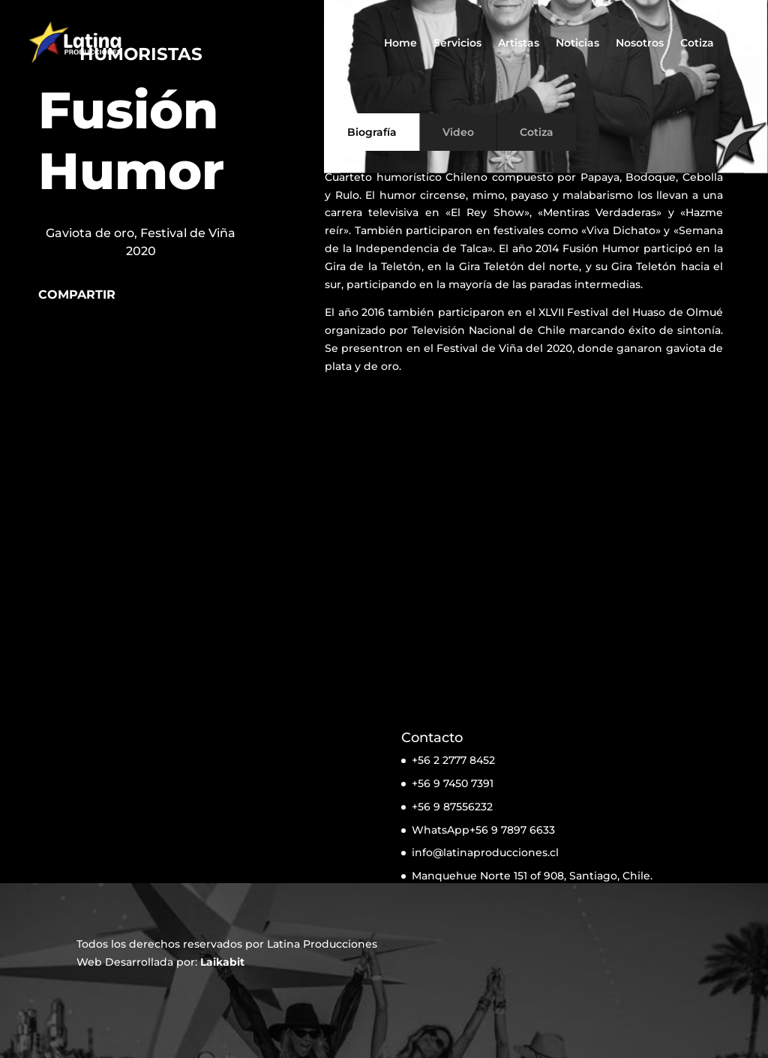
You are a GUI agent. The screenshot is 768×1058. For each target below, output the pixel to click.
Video (458, 132)
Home (400, 44)
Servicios (458, 44)
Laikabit (222, 962)
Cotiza (697, 44)
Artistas (518, 44)
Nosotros (640, 44)
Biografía (372, 132)
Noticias (577, 44)
